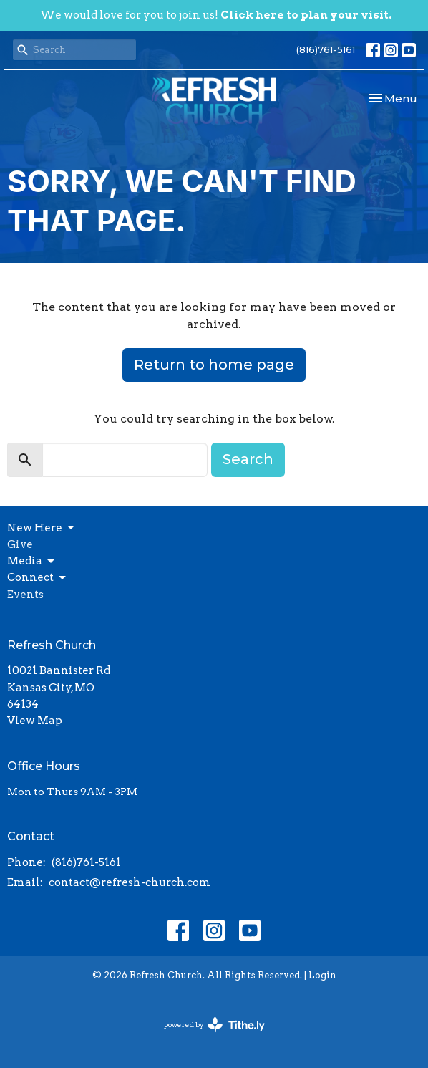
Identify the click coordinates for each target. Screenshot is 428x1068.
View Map (34, 720)
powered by (214, 1025)
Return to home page (214, 364)
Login (322, 975)
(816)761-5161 (325, 49)
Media (32, 561)
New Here (42, 528)
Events (25, 594)
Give (20, 544)
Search (248, 459)
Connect (37, 578)
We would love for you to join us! (215, 15)
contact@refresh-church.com (129, 882)
